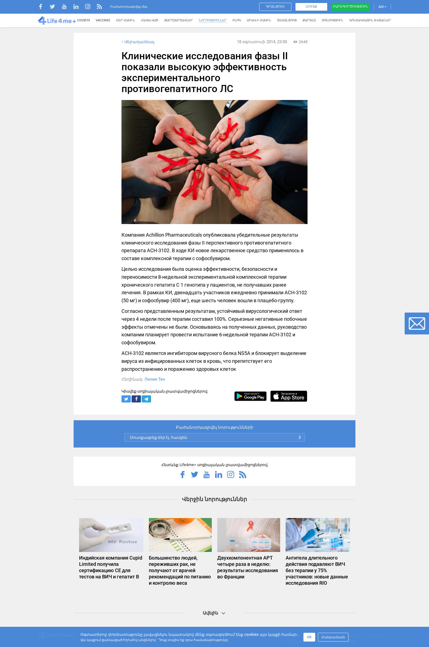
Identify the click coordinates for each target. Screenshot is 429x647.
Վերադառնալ (137, 41)
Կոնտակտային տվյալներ (370, 20)
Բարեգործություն (350, 6)
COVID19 (83, 20)
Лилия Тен (154, 379)
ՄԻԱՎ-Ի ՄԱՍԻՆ (259, 20)
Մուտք (311, 6)
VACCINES (103, 20)
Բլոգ (237, 20)
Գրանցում (275, 6)
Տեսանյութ (287, 20)
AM (382, 7)
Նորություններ (213, 20)
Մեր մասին (125, 20)
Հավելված (149, 20)
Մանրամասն (333, 637)
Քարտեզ (309, 20)
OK (309, 637)
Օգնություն (332, 20)
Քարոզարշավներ (178, 20)
